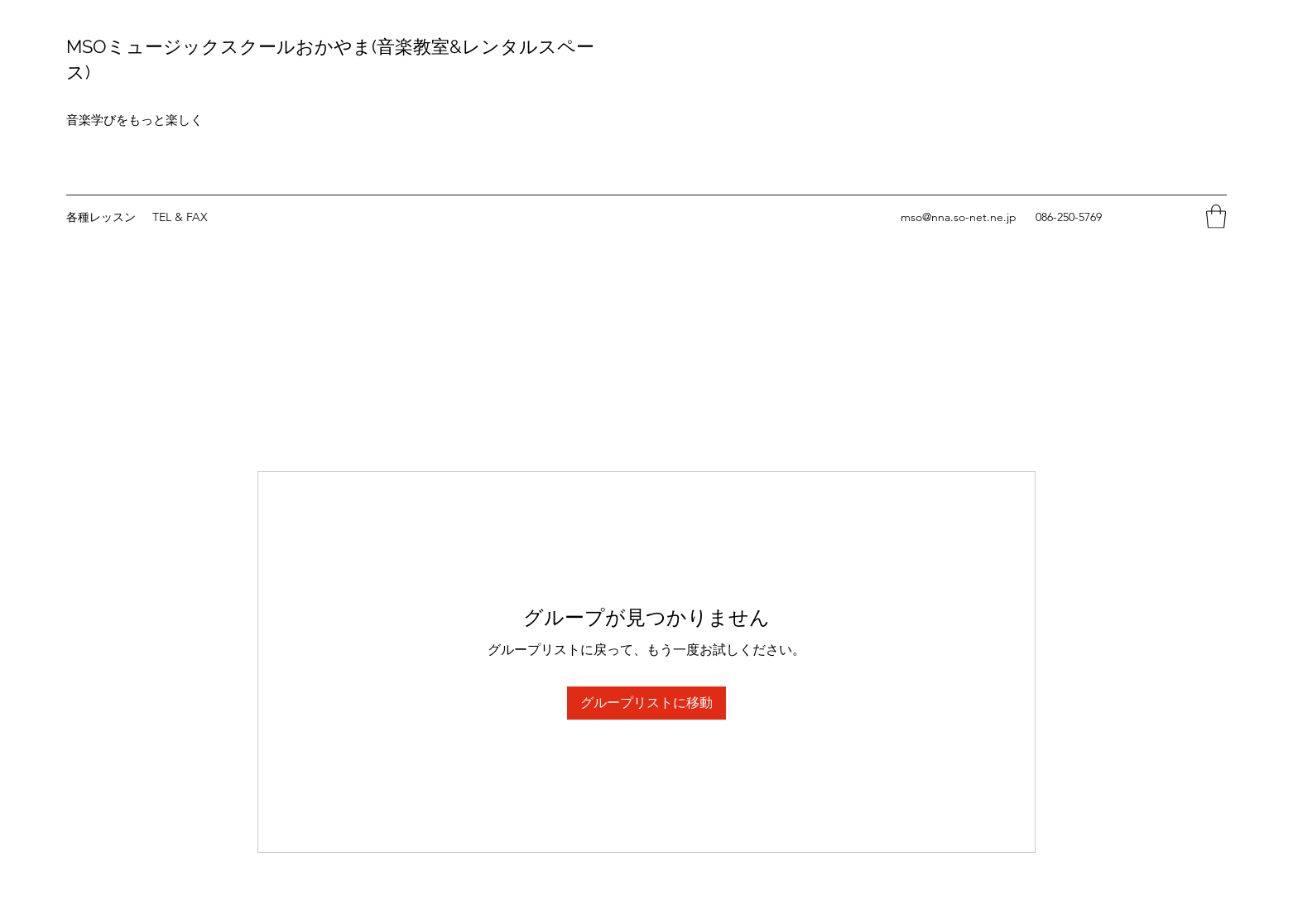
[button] (1216, 217)
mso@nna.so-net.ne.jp (959, 217)
